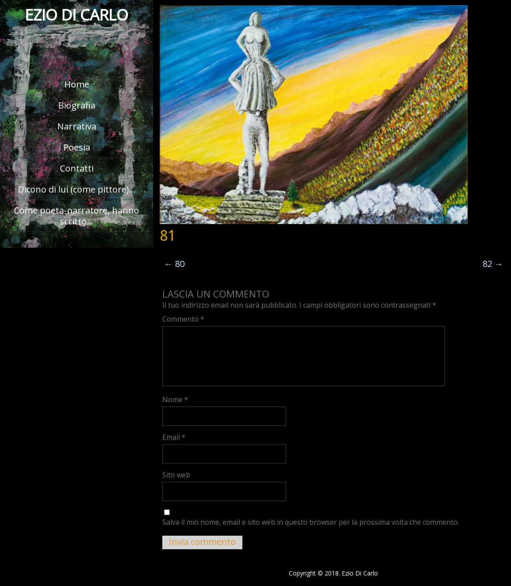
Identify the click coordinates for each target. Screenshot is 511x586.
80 (174, 264)
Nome (175, 399)
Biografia (76, 105)
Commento (183, 319)
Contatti (77, 168)
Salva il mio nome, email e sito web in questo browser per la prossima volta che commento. (310, 522)
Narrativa (76, 126)
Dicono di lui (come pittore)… (77, 189)
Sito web (176, 475)
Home (76, 84)
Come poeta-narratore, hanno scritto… (76, 215)
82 (493, 264)
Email (174, 437)
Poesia (76, 147)
